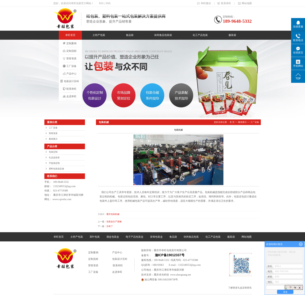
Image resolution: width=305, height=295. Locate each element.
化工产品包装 (200, 35)
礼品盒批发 (54, 157)
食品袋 (129, 35)
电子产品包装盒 (134, 236)
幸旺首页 (70, 35)
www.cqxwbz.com (61, 199)
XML (108, 3)
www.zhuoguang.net (180, 274)
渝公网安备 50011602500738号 (159, 279)
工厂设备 (69, 66)
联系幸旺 (224, 3)
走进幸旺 (69, 96)
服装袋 (232, 35)
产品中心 (69, 73)
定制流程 (69, 50)
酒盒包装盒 (112, 236)
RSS (101, 3)
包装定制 (53, 152)
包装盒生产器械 (114, 221)
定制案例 (69, 43)
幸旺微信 (204, 3)
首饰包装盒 (156, 236)
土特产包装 (99, 35)
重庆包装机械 (112, 214)
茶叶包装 (95, 236)
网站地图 (244, 3)
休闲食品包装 (191, 236)
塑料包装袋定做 (56, 168)
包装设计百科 (69, 81)
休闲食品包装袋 (163, 35)
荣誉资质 (69, 58)
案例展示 (53, 139)
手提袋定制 (54, 163)
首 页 (232, 122)
